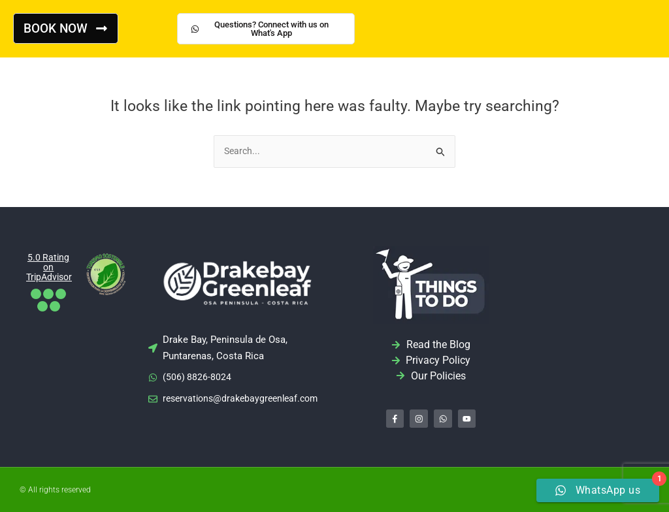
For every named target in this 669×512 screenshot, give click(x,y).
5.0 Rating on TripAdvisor (51, 267)
